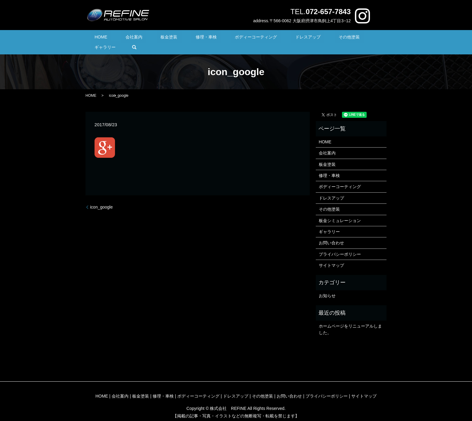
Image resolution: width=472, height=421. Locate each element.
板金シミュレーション (340, 211)
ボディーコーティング (231, 37)
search (364, 37)
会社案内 (133, 37)
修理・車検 (189, 37)
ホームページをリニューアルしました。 (350, 320)
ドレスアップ (275, 37)
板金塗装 (160, 37)
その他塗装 (308, 37)
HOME (109, 37)
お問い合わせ (331, 233)
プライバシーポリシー (340, 245)
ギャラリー (339, 37)
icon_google (101, 197)
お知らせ (327, 286)
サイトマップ (331, 256)
